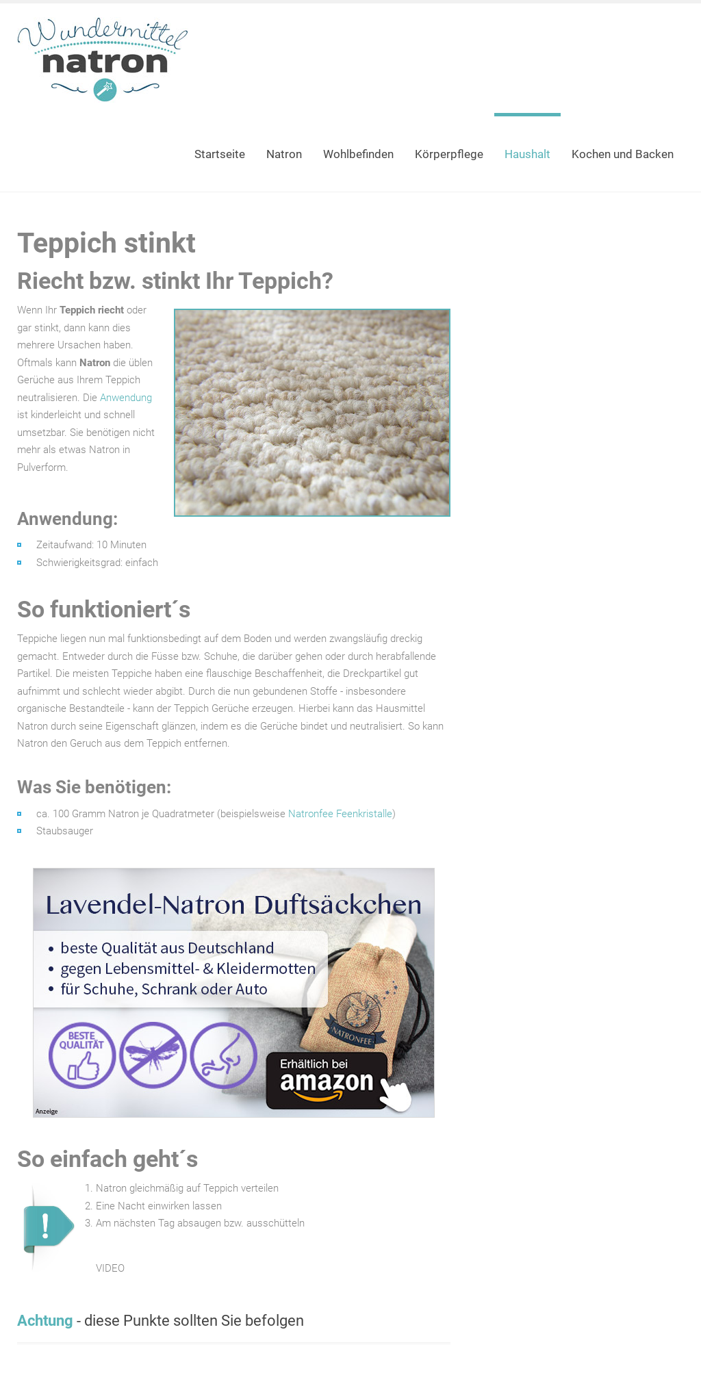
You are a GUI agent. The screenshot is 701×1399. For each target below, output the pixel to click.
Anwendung (126, 398)
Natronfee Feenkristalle (340, 814)
